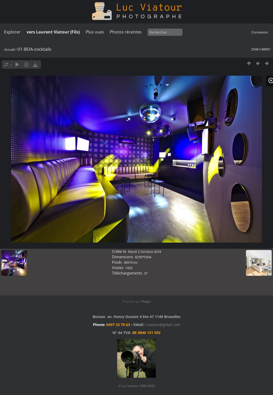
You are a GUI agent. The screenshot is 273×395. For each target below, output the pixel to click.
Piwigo (146, 301)
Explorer (12, 32)
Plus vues (95, 32)
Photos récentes (126, 32)
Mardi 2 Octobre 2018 (144, 251)
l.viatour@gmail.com (162, 324)
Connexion (259, 32)
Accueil (9, 49)
